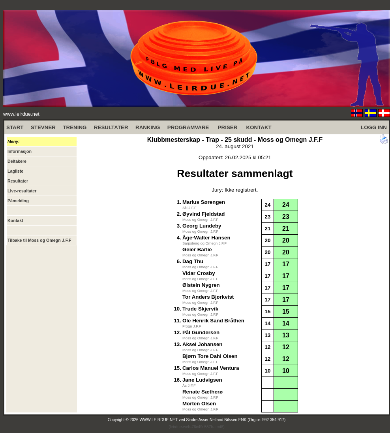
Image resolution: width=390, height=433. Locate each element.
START (14, 127)
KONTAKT (259, 127)
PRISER (228, 127)
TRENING (74, 127)
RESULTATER (111, 127)
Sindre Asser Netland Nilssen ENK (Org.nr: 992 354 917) (236, 420)
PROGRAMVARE (188, 127)
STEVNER (43, 127)
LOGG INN (374, 127)
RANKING (147, 127)
